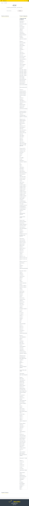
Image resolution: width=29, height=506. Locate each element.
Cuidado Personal (22, 276)
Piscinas (21, 430)
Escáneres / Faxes (22, 220)
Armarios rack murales (22, 42)
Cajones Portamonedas (22, 435)
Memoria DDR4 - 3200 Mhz (23, 71)
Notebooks (21, 362)
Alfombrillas (21, 318)
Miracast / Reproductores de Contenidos (23, 455)
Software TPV (21, 446)
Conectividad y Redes (22, 115)
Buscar (20, 10)
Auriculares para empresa (23, 111)
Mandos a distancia (22, 453)
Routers (21, 164)
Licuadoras (21, 289)
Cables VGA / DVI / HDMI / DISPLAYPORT (23, 145)
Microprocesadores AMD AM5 (23, 84)
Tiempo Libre (21, 427)
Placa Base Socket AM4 (23, 93)
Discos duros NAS (22, 57)
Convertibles (21, 359)
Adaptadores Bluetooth (22, 120)
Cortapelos (21, 281)
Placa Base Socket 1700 (23, 92)
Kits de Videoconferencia (23, 112)
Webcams (21, 338)
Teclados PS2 (21, 347)
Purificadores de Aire (22, 299)
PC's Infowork (21, 312)
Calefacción (21, 273)
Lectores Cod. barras (22, 442)
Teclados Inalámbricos (22, 346)
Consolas (21, 180)
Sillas (20, 322)
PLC (20, 156)
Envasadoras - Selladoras (23, 285)
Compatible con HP (22, 190)
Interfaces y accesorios (22, 242)
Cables (20, 124)
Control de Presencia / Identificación (22, 214)
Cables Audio (21, 128)
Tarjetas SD (21, 29)
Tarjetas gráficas (22, 100)
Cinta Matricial (21, 199)
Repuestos (21, 377)
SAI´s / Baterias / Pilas (22, 389)
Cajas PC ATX (21, 52)
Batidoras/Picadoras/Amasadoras (24, 268)
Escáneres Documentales (23, 221)
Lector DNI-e (21, 67)
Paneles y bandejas (22, 45)
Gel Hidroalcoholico (22, 33)
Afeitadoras (21, 277)
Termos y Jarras (22, 304)
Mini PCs (21, 311)
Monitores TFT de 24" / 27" (23, 261)
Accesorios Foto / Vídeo (23, 225)
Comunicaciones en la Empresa (23, 108)
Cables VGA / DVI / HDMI (23, 143)
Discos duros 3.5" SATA (22, 56)
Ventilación (21, 103)
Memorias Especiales (22, 80)
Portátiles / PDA (21, 350)
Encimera (21, 284)
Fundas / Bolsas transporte (23, 228)
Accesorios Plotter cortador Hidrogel (23, 370)
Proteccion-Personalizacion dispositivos (23, 367)
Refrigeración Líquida (22, 104)
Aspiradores (21, 265)
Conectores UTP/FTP (22, 148)
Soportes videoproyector (23, 476)
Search (24, 0)
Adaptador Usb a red (22, 119)
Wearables (21, 486)
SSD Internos (21, 99)
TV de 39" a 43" (22, 464)
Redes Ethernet (21, 160)
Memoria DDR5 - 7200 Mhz (23, 75)
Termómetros (21, 37)
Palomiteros (21, 295)
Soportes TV (21, 460)
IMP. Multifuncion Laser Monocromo (22, 236)
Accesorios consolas (22, 179)
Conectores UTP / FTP (22, 149)
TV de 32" (21, 463)
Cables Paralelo (22, 136)
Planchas (21, 296)
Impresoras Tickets (22, 439)
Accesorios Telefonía (22, 423)
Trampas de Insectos (22, 431)
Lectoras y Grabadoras (22, 64)
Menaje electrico (22, 292)
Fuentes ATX (21, 60)
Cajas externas (21, 22)
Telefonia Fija (21, 424)
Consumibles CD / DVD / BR (23, 205)
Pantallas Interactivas (22, 475)
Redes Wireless (22, 168)
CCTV (20, 480)
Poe (20, 163)
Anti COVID (21, 30)
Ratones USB (21, 342)
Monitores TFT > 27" (22, 256)
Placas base (21, 89)
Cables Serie (21, 139)
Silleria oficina (21, 249)
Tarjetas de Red (22, 167)
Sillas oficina (21, 252)
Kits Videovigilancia (22, 483)
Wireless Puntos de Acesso (23, 172)
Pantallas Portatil (22, 381)
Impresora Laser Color (22, 241)
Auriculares (21, 331)
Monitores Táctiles (22, 443)
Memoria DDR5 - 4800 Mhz (23, 72)
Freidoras (21, 288)
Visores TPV (21, 449)
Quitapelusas (21, 300)
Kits (20, 404)
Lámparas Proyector (22, 472)
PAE (20, 264)
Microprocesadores (22, 83)
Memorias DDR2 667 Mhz (23, 79)
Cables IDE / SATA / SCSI (23, 132)
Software (21, 407)
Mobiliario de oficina (22, 248)
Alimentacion (21, 41)
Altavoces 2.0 (21, 327)
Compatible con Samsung (23, 195)
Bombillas (21, 399)
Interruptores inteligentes (23, 403)
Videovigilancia (21, 479)
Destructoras (21, 210)
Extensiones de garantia (23, 392)
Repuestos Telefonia (22, 385)
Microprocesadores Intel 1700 (23, 87)
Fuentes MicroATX (22, 61)
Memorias (21, 68)
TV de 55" (21, 467)
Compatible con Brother (22, 186)
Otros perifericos (22, 330)
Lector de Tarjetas (22, 65)
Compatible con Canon (22, 187)
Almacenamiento (22, 21)
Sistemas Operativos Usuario (23, 411)
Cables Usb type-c (22, 142)
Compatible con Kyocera (23, 191)
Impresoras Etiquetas (22, 438)
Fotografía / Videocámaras (23, 224)
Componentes (21, 49)
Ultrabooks (21, 365)
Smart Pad (21, 415)
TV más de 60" (21, 468)
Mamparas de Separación (23, 34)
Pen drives (21, 25)
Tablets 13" (21, 418)
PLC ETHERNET (21, 157)
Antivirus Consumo (22, 408)
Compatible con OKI (22, 194)
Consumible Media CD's (23, 206)
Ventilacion (21, 48)
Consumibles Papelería (22, 209)
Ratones (21, 339)
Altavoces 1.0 (21, 326)
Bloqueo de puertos (22, 123)
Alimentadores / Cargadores (23, 353)
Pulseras (21, 487)
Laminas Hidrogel (22, 373)
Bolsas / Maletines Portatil (23, 358)
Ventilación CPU (22, 107)
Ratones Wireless (22, 343)
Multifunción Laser (22, 245)
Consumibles (21, 183)
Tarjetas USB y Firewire (22, 176)
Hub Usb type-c (22, 152)
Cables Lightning (22, 135)
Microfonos (21, 335)
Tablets (20, 412)
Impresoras (21, 232)
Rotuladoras (21, 246)
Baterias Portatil (21, 378)
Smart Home (21, 396)
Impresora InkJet (22, 238)
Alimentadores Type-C (22, 355)
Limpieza (21, 319)
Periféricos (21, 315)
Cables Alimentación (22, 127)
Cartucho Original (22, 198)
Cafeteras (21, 272)
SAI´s (20, 393)
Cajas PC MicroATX (22, 53)
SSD (20, 96)
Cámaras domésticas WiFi (23, 400)
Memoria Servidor (22, 76)
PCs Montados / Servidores (23, 308)
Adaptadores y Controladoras (23, 116)
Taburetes (21, 253)
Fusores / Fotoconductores (23, 202)
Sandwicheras (21, 303)
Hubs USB (21, 153)
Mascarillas (21, 36)
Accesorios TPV (22, 434)
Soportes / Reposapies (22, 323)
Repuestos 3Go (21, 384)
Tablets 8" (21, 419)
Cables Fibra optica (22, 131)
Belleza (20, 280)
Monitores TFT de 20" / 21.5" (23, 257)
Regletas (21, 175)
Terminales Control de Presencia (22, 217)
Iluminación (21, 229)
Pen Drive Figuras (22, 26)
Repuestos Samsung (22, 388)
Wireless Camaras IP (22, 171)
